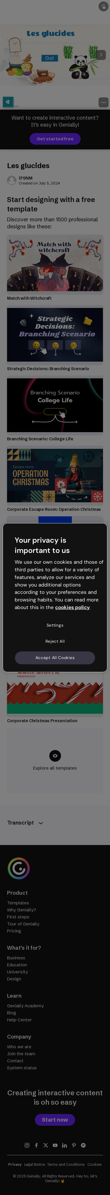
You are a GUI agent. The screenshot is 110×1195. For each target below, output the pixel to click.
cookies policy (72, 607)
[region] (55, 597)
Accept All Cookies (55, 657)
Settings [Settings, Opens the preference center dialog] (55, 625)
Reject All (55, 641)
